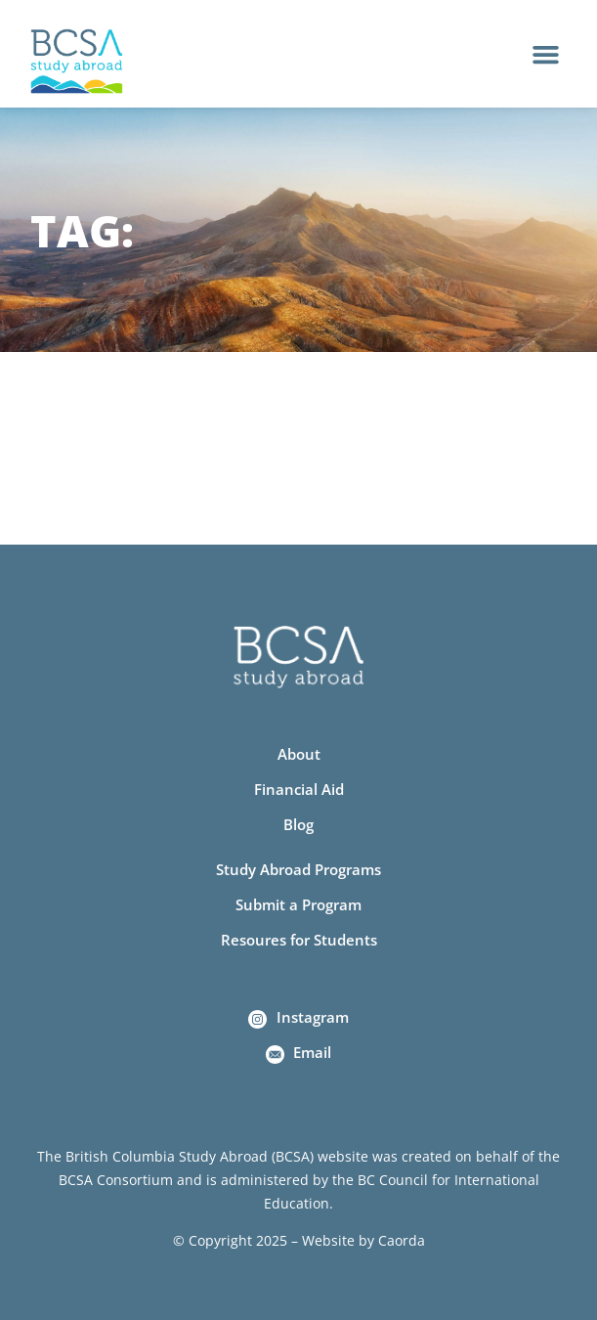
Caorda (401, 1240)
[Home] (76, 61)
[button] (546, 53)
